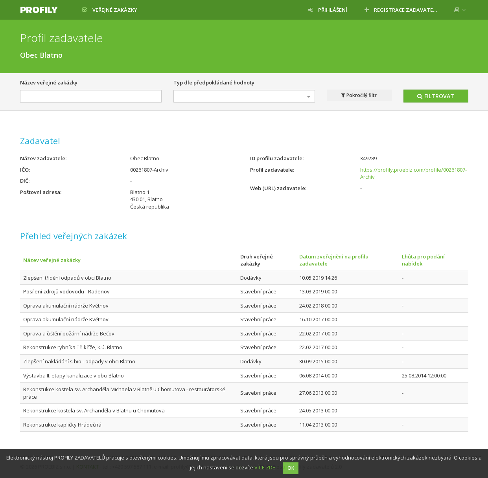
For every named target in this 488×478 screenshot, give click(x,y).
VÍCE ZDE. (265, 467)
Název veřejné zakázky (48, 82)
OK (290, 468)
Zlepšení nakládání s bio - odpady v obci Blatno (79, 361)
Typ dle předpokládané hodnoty (213, 82)
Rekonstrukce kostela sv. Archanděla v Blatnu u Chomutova (94, 410)
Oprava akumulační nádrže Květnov (66, 305)
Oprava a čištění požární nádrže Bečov (68, 333)
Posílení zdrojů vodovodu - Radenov (66, 291)
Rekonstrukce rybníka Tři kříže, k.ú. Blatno (72, 347)
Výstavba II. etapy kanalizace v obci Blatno (73, 375)
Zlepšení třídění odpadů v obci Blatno (67, 277)
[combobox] (244, 96)
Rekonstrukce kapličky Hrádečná (62, 424)
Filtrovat (435, 96)
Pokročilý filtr (359, 95)
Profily (39, 9)
